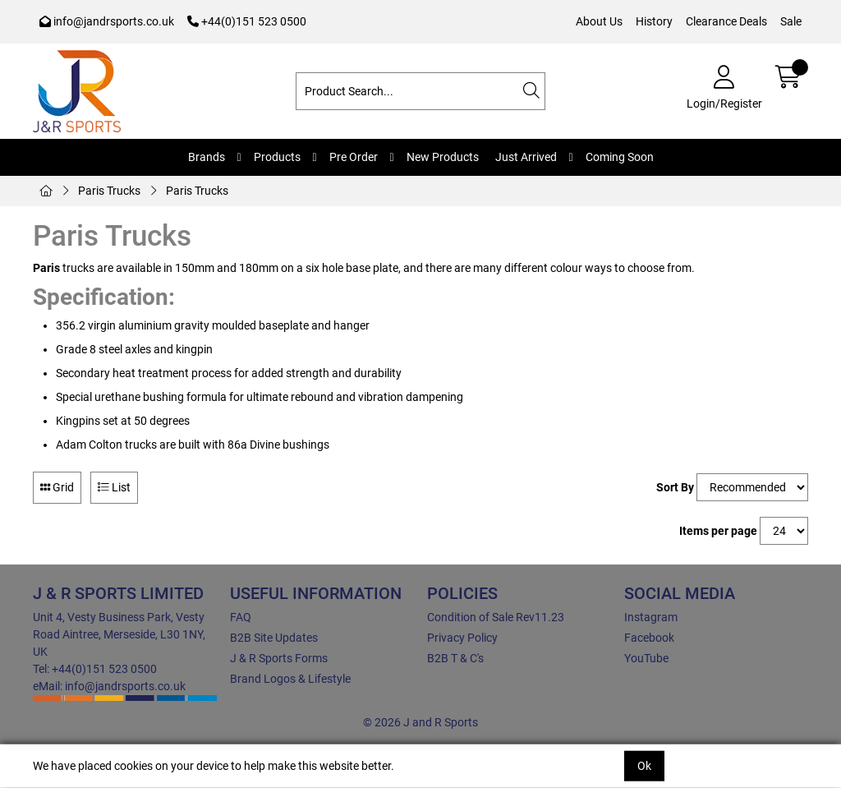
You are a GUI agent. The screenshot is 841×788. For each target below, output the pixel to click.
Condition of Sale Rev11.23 (495, 617)
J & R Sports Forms (279, 658)
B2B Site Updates (274, 637)
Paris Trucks (109, 190)
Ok (644, 765)
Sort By (675, 487)
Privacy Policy (462, 637)
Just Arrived (526, 157)
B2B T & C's (455, 658)
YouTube (646, 658)
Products (277, 157)
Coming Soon (620, 157)
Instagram (651, 617)
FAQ (240, 617)
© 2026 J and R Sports (420, 722)
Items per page (718, 530)
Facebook (649, 637)
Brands (206, 157)
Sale (791, 21)
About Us (599, 21)
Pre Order (353, 157)
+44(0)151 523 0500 (246, 21)
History (654, 21)
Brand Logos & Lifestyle (290, 678)
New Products (443, 157)
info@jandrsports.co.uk (106, 21)
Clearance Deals (726, 21)
